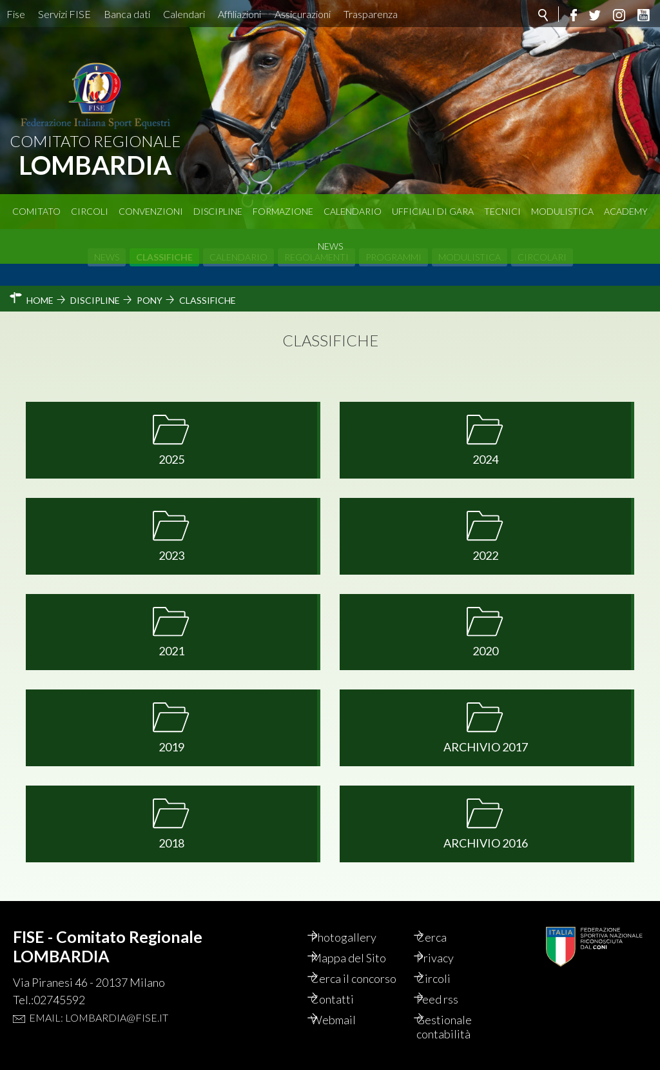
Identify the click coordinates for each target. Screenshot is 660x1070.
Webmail (346, 1020)
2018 (171, 843)
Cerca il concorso (366, 978)
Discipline (217, 211)
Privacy (448, 958)
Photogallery (356, 937)
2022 (485, 555)
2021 (171, 651)
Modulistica (562, 211)
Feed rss (451, 999)
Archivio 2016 (485, 843)
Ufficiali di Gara (433, 211)
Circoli (89, 211)
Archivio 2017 (485, 747)
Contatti (345, 999)
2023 (171, 555)
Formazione (283, 211)
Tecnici (502, 211)
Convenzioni (151, 211)
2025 (171, 459)
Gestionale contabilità (457, 1027)
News (330, 246)
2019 (171, 747)
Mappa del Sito (361, 958)
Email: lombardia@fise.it (98, 1017)
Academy (626, 211)
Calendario (353, 211)
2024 (485, 459)
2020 (485, 651)
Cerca (445, 937)
